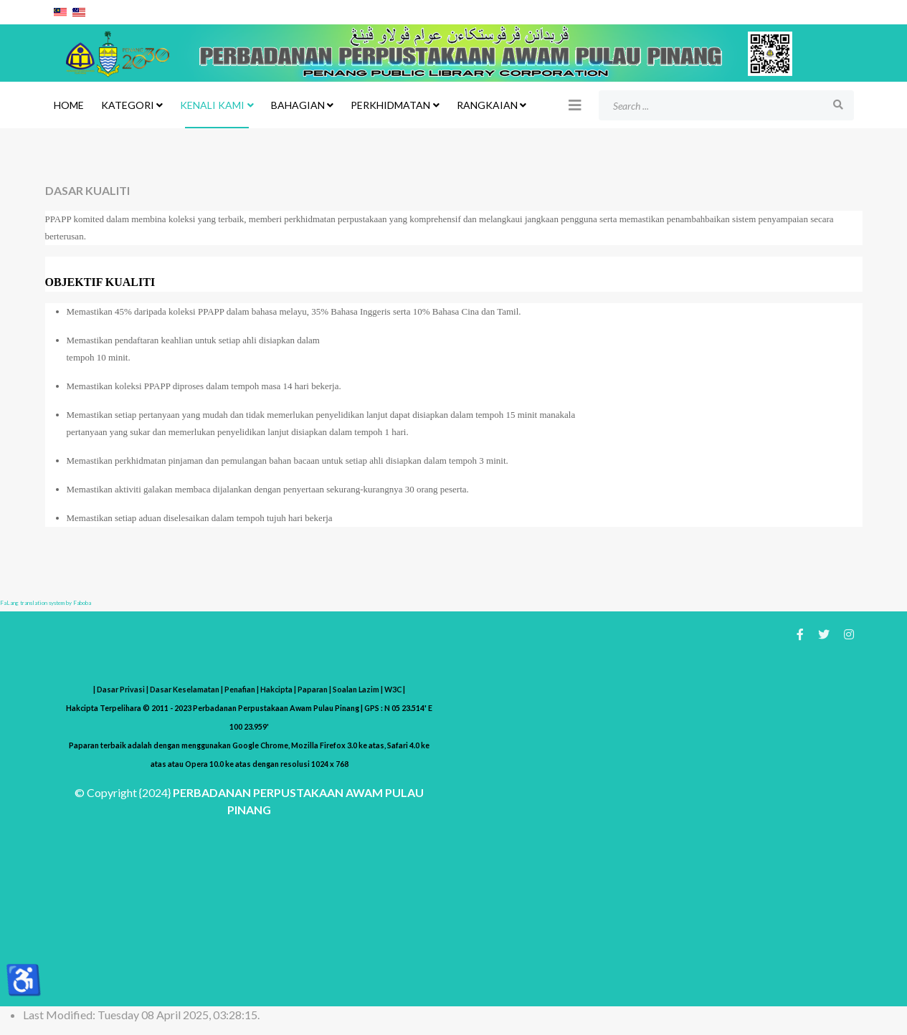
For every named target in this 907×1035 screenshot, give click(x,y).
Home (69, 105)
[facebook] (800, 634)
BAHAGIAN (298, 105)
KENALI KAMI (212, 105)
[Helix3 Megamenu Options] (575, 105)
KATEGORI (127, 105)
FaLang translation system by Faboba (45, 602)
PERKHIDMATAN (390, 105)
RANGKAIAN (487, 105)
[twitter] (824, 634)
